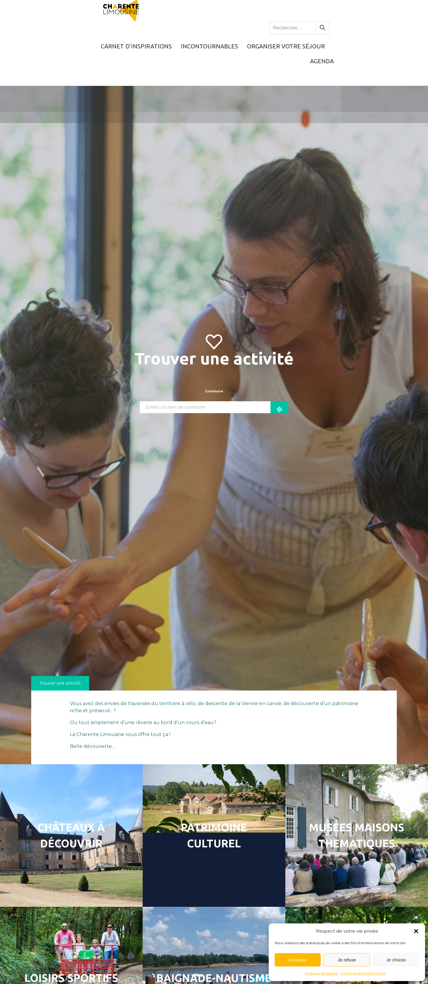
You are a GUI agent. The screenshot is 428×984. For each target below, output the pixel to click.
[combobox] (205, 360)
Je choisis (396, 959)
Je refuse (347, 959)
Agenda (372, 28)
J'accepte (297, 959)
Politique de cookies (321, 973)
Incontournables (239, 28)
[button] (416, 931)
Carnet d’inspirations (168, 28)
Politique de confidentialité (363, 973)
